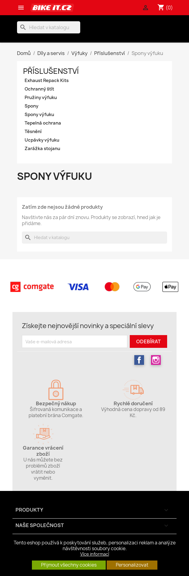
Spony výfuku (39, 114)
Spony (31, 106)
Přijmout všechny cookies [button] (69, 565)
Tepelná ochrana (43, 123)
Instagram (156, 360)
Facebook (139, 360)
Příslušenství (51, 71)
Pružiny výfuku (41, 97)
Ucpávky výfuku (42, 140)
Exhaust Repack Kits (47, 80)
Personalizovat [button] (132, 565)
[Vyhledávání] (48, 27)
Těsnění (33, 132)
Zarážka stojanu (42, 149)
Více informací (94, 554)
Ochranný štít (39, 89)
